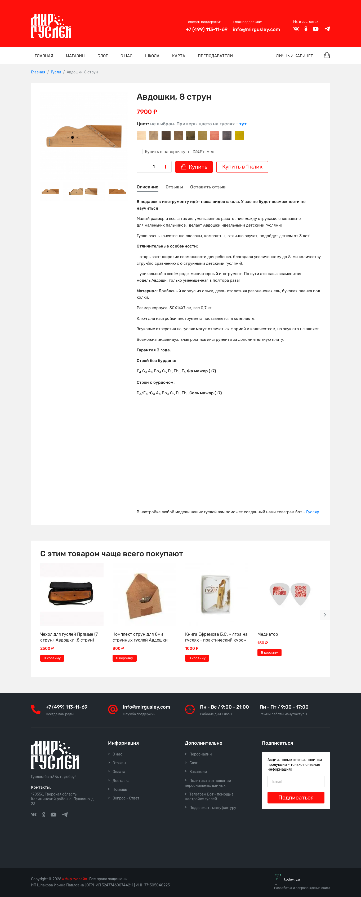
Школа (152, 56)
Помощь (120, 789)
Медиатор (267, 634)
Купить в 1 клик (242, 167)
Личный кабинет (294, 56)
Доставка (121, 781)
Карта (178, 56)
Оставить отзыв (208, 186)
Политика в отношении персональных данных (208, 783)
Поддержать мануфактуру (212, 808)
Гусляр (312, 512)
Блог (102, 56)
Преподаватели (215, 56)
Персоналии (200, 754)
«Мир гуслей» (74, 879)
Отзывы (174, 186)
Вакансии (198, 772)
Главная (44, 56)
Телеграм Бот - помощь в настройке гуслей (209, 796)
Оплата (119, 772)
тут (243, 123)
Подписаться (296, 797)
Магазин (75, 56)
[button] (325, 615)
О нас (126, 56)
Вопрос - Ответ (126, 798)
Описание (147, 186)
